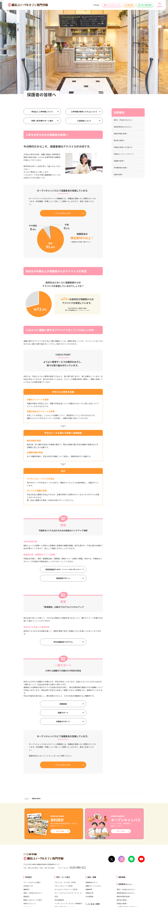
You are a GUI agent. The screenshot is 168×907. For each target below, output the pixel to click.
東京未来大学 (121, 872)
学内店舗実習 (59, 809)
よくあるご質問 (93, 812)
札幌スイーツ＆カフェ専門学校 (57, 868)
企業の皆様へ (118, 83)
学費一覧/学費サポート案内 (42, 29)
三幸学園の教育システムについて (84, 20)
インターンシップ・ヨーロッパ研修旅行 (68, 812)
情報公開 (59, 848)
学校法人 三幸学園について (42, 20)
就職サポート (63, 621)
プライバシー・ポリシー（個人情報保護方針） (119, 896)
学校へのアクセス (31, 848)
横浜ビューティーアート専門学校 (93, 875)
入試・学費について (92, 821)
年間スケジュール (29, 812)
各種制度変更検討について (75, 848)
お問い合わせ (46, 848)
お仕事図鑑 (89, 805)
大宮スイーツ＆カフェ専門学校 (57, 875)
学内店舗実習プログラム (63, 550)
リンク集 (99, 896)
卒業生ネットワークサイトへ (124, 63)
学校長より (27, 826)
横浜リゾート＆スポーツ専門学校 (93, 872)
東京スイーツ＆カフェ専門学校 (57, 879)
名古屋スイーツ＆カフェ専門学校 (58, 883)
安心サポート (28, 823)
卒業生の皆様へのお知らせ (123, 56)
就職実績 (63, 612)
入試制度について (84, 29)
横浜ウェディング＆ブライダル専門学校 (131, 868)
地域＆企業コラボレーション (65, 816)
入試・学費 (60, 823)
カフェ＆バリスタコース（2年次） (66, 798)
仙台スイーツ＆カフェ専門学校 (57, 872)
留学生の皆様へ (119, 49)
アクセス (96, 5)
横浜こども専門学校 (89, 879)
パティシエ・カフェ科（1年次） (66, 791)
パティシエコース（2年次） (64, 795)
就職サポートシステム (93, 795)
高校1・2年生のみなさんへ (123, 29)
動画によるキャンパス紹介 (32, 809)
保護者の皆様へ (119, 69)
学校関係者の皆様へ (121, 76)
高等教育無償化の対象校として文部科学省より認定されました (121, 848)
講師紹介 (26, 798)
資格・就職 (91, 786)
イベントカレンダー (63, 122)
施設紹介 (26, 805)
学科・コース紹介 (63, 786)
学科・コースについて (93, 818)
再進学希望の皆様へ (121, 42)
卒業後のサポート (63, 630)
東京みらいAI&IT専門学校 (126, 875)
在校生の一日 (28, 795)
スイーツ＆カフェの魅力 (31, 791)
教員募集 (92, 848)
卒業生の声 (89, 802)
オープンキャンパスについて (96, 829)
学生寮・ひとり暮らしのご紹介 (34, 819)
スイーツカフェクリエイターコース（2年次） (68, 803)
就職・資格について (92, 825)
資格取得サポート (63, 487)
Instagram (27, 816)
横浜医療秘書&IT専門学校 (91, 868)
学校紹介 (28, 786)
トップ (27, 707)
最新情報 (121, 786)
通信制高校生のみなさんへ (123, 35)
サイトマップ (141, 896)
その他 (88, 832)
